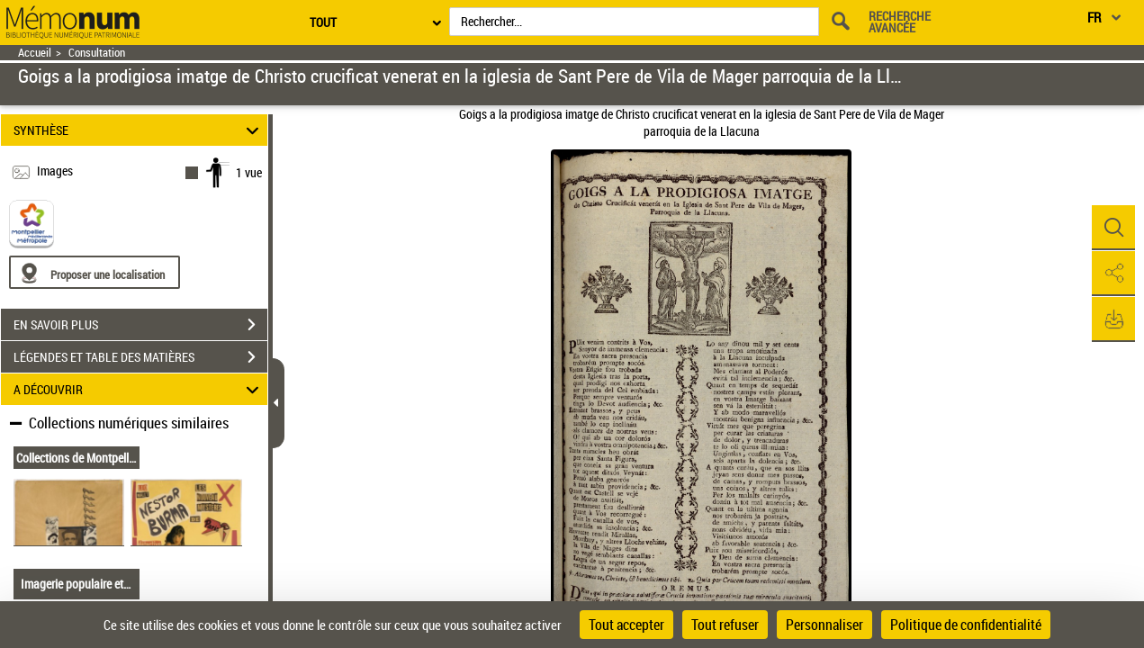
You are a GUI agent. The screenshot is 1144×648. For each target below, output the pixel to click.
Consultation (96, 52)
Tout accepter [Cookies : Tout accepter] (626, 624)
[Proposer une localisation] (94, 272)
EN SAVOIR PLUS (140, 325)
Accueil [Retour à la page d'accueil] (34, 52)
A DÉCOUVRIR (139, 389)
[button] (1112, 227)
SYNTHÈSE (139, 130)
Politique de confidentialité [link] (965, 624)
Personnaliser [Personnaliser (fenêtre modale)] (824, 624)
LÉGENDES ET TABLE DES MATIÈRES (140, 357)
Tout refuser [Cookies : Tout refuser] (725, 624)
